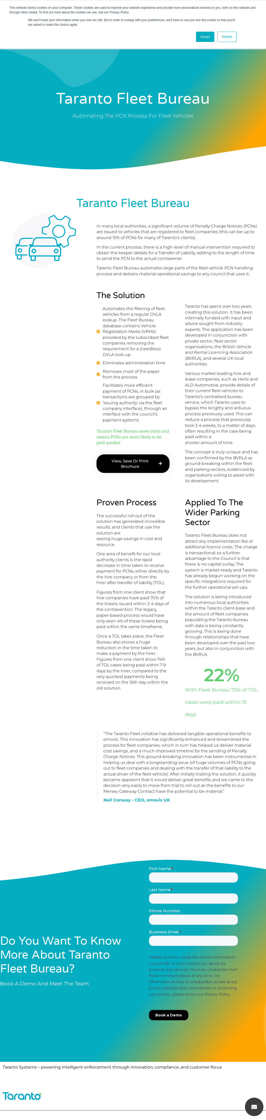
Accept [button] (205, 37)
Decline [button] (227, 37)
